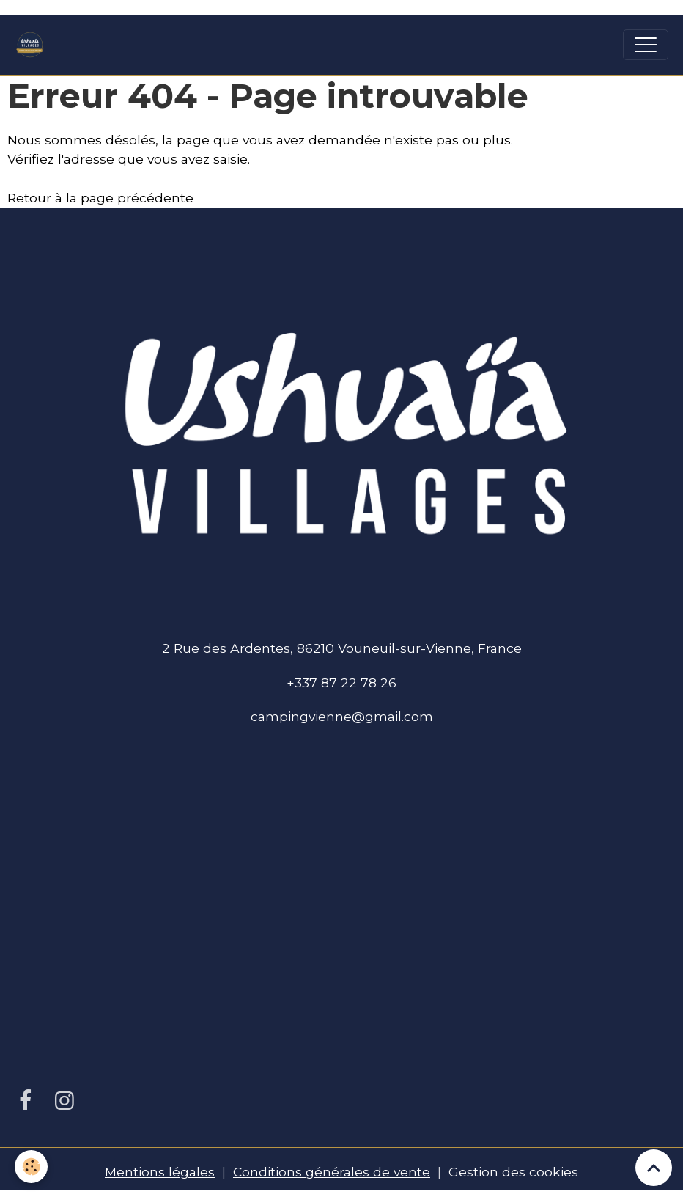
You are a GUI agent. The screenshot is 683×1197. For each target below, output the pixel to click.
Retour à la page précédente (100, 197)
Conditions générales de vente (331, 1171)
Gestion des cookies (513, 1171)
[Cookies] (31, 1166)
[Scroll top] (653, 1167)
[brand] (34, 44)
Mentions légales (160, 1171)
